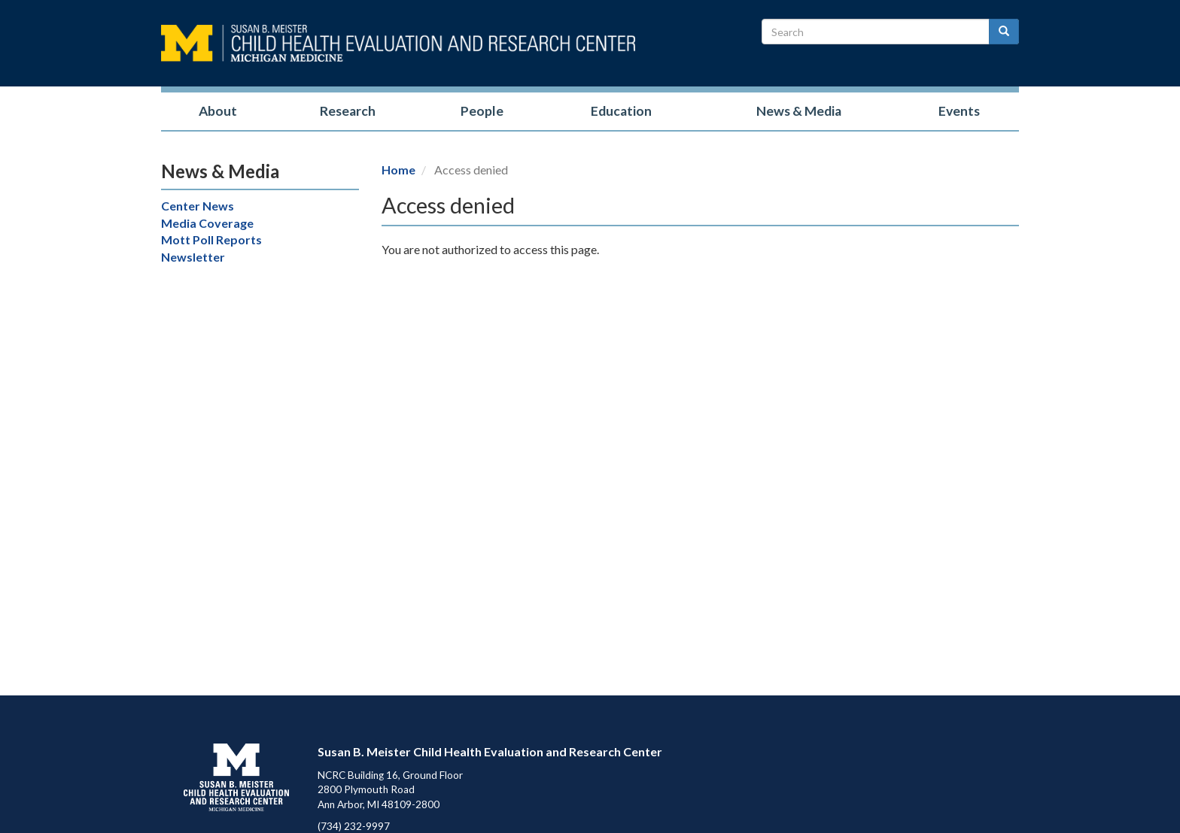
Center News (197, 205)
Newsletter (193, 257)
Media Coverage (207, 223)
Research (348, 111)
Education (621, 111)
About (218, 111)
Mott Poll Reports (211, 239)
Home (398, 169)
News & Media (798, 111)
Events (959, 111)
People (482, 111)
